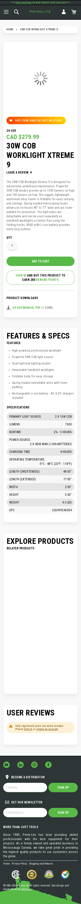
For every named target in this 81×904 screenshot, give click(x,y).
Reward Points (47, 279)
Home (9, 29)
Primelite (40, 11)
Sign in (28, 729)
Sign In (63, 11)
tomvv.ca (26, 889)
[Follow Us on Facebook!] (48, 765)
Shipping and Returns (41, 863)
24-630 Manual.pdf (27, 307)
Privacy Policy (19, 863)
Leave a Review (17, 172)
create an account (47, 729)
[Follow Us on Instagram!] (34, 765)
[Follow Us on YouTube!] (6, 765)
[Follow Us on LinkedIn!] (20, 765)
